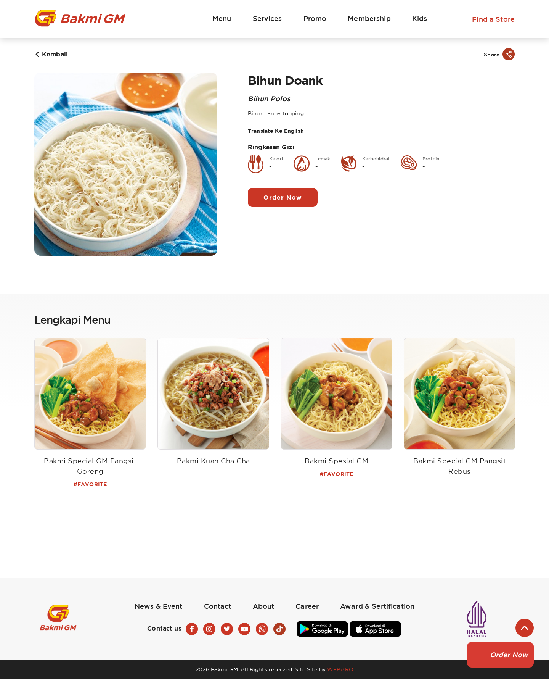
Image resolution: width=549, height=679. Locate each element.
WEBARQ (340, 669)
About (263, 606)
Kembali (55, 54)
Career (307, 606)
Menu (221, 18)
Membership (369, 18)
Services (267, 18)
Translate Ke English (276, 131)
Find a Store (493, 19)
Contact (217, 606)
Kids (419, 18)
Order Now (282, 197)
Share (491, 54)
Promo (315, 18)
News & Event (159, 606)
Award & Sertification (377, 606)
